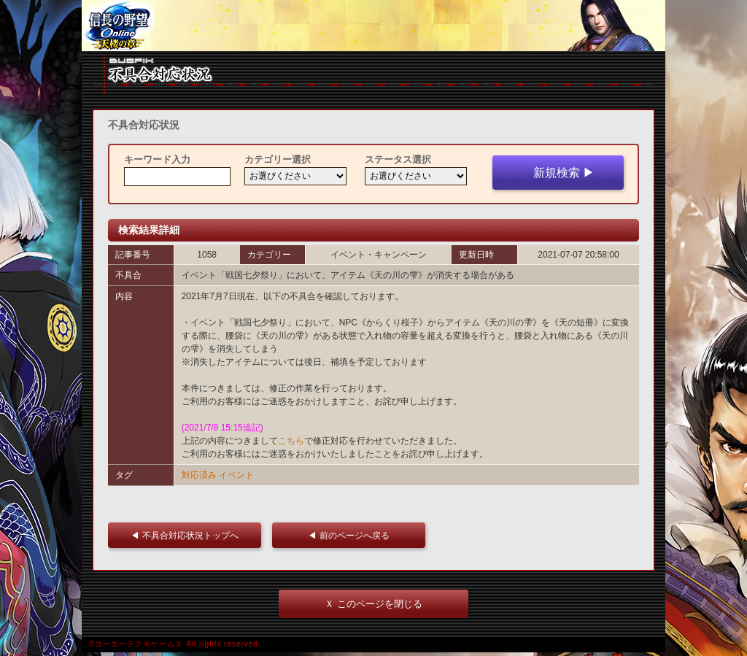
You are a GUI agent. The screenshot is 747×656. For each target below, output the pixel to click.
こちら (291, 441)
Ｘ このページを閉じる (373, 603)
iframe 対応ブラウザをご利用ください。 (373, 25)
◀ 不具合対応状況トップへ (189, 535)
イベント (236, 475)
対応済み (199, 475)
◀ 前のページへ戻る (353, 535)
